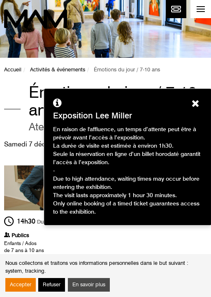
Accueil (12, 70)
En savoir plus (88, 285)
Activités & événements (57, 70)
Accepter (20, 285)
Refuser (51, 285)
